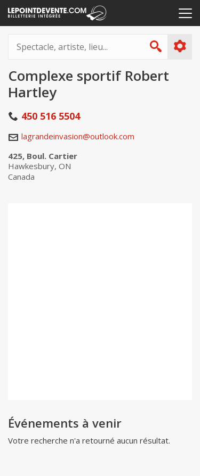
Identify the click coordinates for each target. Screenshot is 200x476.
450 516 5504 (50, 116)
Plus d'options (179, 46)
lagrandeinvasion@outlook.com (77, 136)
